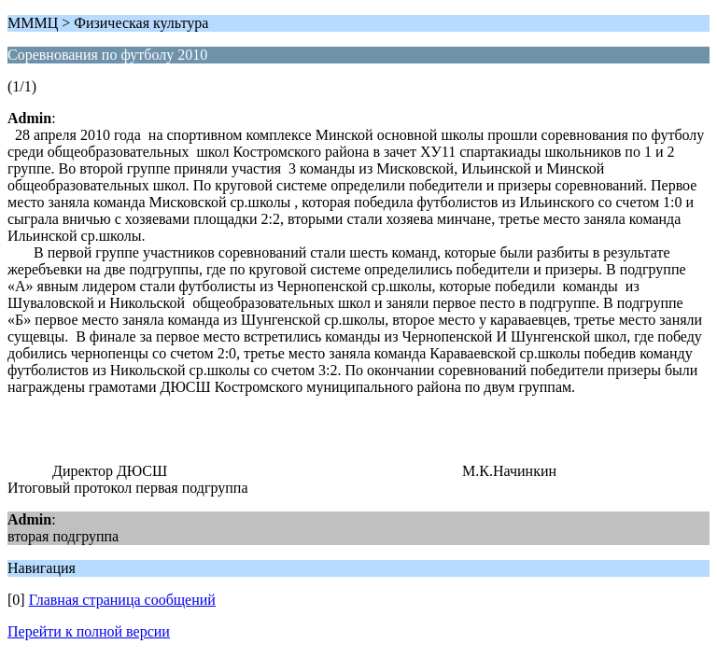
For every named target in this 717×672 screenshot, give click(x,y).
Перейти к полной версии (88, 631)
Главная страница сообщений (122, 600)
